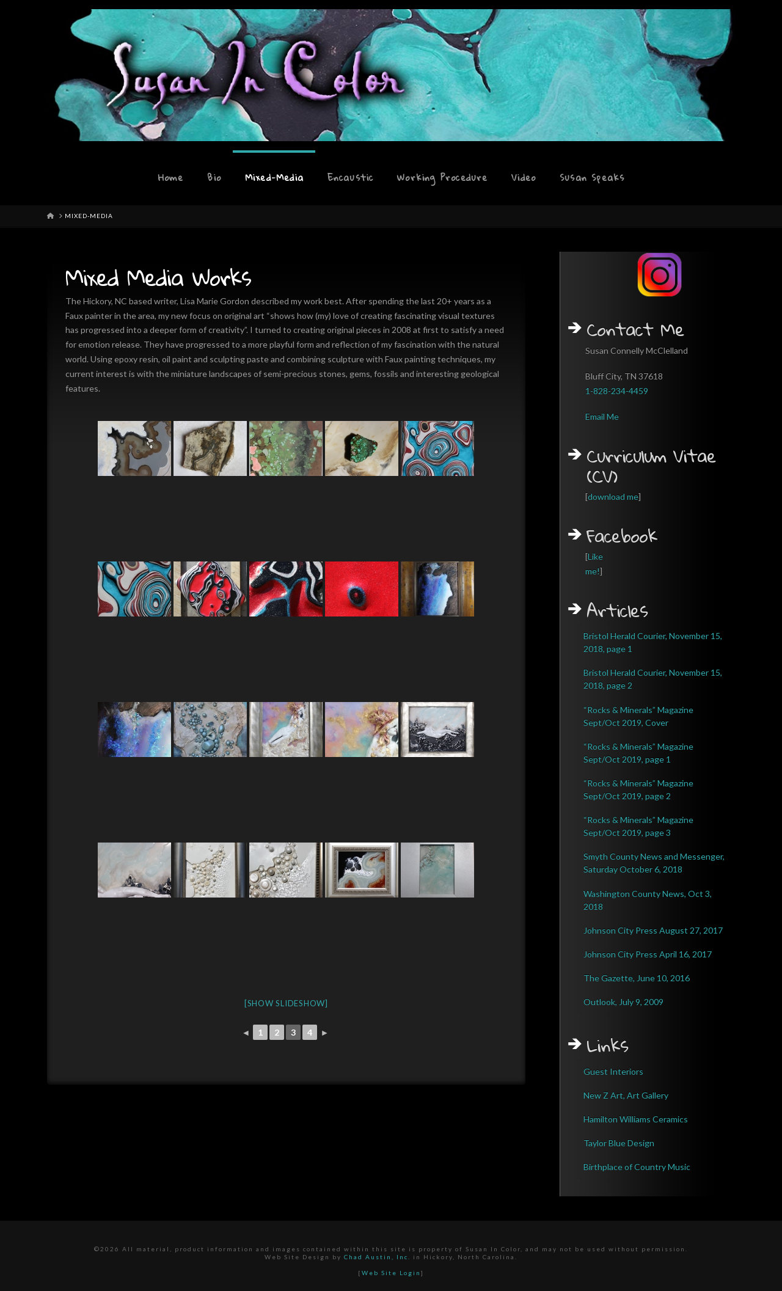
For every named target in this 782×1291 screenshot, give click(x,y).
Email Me (602, 416)
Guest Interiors (613, 1071)
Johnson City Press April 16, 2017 (647, 954)
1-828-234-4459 (616, 391)
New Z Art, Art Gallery (625, 1095)
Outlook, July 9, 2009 (623, 1002)
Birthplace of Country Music (636, 1166)
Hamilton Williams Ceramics (635, 1119)
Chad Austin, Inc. (377, 1256)
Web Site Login (391, 1272)
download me (613, 496)
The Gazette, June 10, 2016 (636, 978)
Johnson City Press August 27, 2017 (653, 930)
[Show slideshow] (286, 1003)
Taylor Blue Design (618, 1143)
